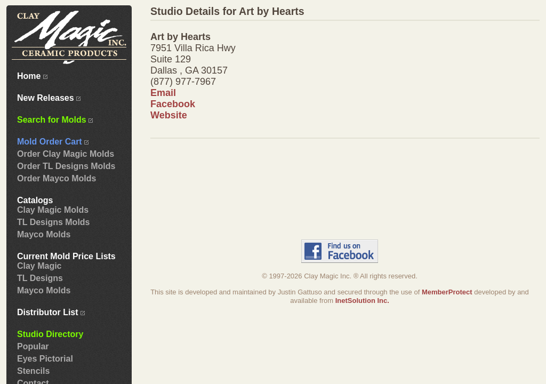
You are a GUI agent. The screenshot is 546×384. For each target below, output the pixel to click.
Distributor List (51, 312)
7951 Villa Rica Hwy (193, 48)
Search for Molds (55, 119)
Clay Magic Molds (53, 209)
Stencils (33, 370)
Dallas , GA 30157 (189, 70)
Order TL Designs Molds (66, 166)
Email (163, 92)
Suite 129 (170, 59)
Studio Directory (50, 334)
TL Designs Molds (53, 222)
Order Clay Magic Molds (65, 153)
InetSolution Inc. (362, 301)
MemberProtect (447, 292)
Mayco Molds (43, 234)
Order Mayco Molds (56, 178)
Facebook (172, 104)
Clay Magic (39, 265)
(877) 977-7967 (183, 81)
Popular (33, 346)
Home (32, 76)
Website (168, 115)
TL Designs (40, 278)
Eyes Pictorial (45, 358)
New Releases (49, 97)
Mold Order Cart (53, 141)
